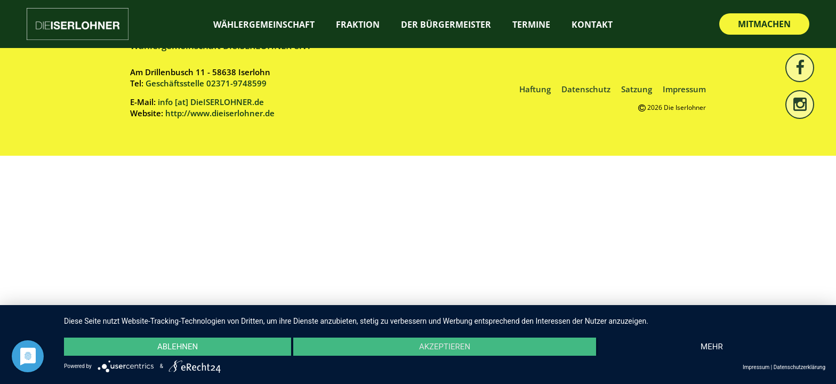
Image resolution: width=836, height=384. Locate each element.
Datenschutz (585, 89)
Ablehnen (177, 346)
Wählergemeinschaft (264, 24)
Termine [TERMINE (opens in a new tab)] (531, 24)
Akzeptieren (444, 346)
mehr (712, 346)
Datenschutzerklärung (799, 367)
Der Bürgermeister (446, 24)
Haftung (535, 89)
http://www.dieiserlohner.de (220, 113)
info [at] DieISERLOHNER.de (211, 102)
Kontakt (592, 24)
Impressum (684, 89)
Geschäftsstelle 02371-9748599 (206, 83)
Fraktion (358, 24)
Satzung (636, 89)
